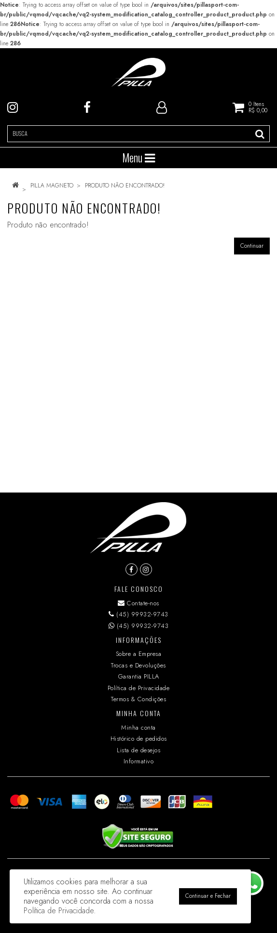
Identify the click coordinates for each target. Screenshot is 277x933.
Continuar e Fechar (208, 896)
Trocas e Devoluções (138, 665)
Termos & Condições (138, 699)
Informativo (139, 761)
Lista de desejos (138, 750)
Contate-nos (138, 603)
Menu (138, 157)
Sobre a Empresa (139, 653)
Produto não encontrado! (125, 185)
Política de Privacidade (139, 688)
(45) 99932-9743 (138, 614)
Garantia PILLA (138, 676)
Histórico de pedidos (139, 738)
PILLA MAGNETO (51, 185)
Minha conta (138, 727)
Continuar (251, 245)
